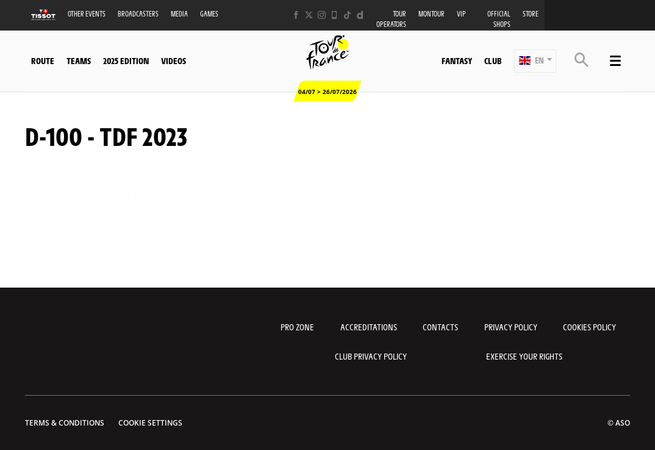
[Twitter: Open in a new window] (308, 15)
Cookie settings (150, 423)
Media (179, 13)
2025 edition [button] (126, 60)
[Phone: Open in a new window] (334, 15)
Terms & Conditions (64, 423)
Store (531, 13)
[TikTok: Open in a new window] (347, 15)
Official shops (498, 19)
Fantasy (457, 60)
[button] (535, 61)
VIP (461, 13)
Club (492, 60)
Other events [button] (87, 13)
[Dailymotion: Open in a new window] (360, 15)
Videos (173, 60)
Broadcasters (138, 13)
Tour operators (391, 19)
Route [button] (42, 60)
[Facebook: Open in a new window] (296, 15)
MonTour (431, 13)
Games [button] (209, 13)
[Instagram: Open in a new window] (321, 15)
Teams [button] (78, 60)
